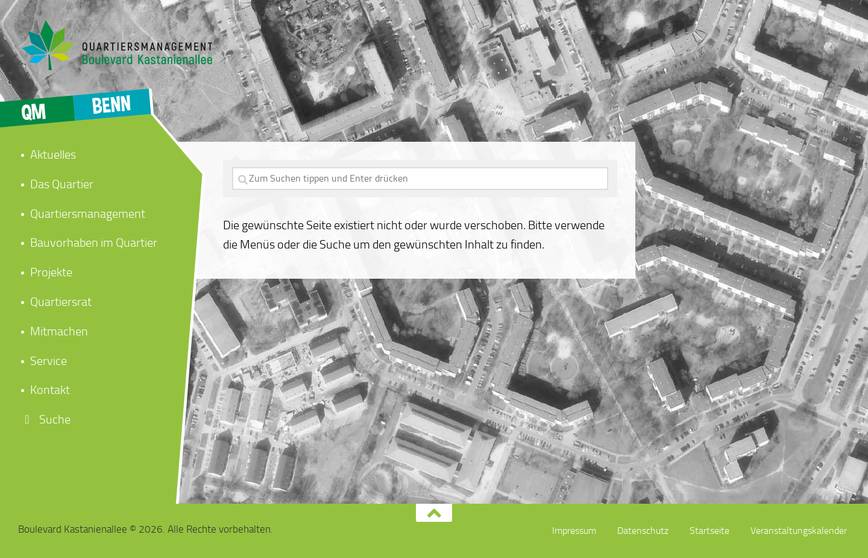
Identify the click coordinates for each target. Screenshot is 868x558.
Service (48, 361)
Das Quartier (61, 184)
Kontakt (50, 389)
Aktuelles (53, 154)
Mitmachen (59, 331)
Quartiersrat (61, 301)
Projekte (51, 272)
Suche (44, 419)
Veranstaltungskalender (798, 530)
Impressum (574, 530)
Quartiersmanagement (87, 213)
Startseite (709, 530)
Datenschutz (642, 530)
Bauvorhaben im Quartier (93, 242)
